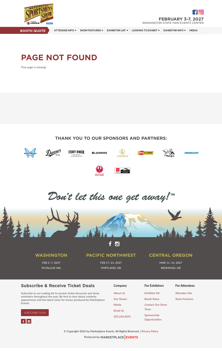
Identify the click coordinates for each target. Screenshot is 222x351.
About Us (119, 293)
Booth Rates (151, 298)
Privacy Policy (150, 331)
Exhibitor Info (173, 30)
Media (193, 30)
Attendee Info (64, 30)
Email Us (119, 310)
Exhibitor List (116, 30)
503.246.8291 (122, 316)
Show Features (90, 30)
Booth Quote (33, 31)
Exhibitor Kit (152, 293)
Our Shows (120, 298)
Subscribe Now (35, 312)
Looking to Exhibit (144, 30)
